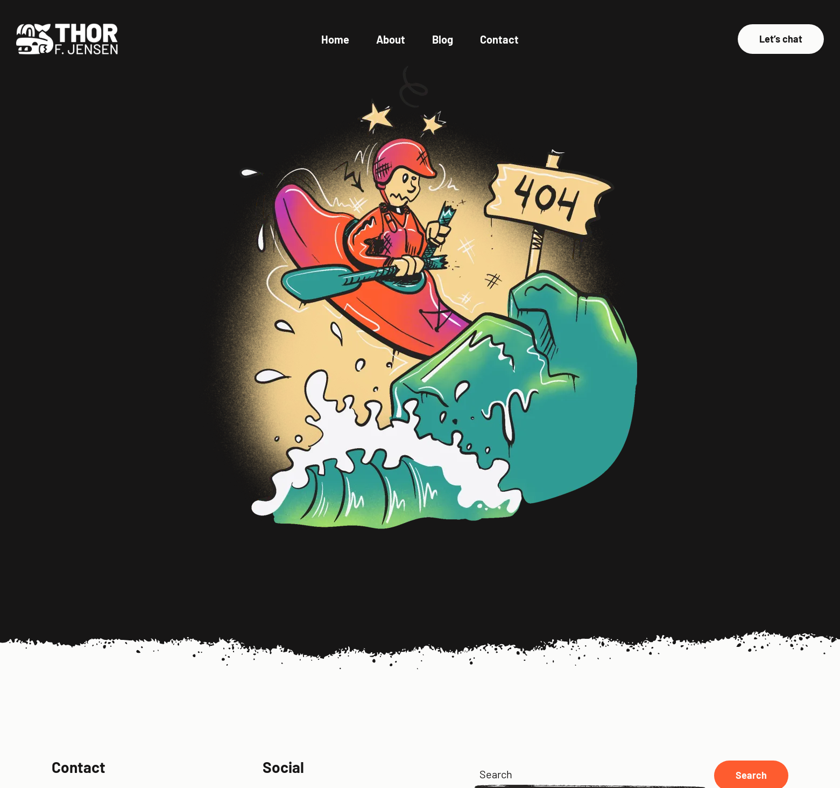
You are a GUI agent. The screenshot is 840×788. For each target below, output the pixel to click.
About (390, 39)
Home (335, 39)
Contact (499, 39)
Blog (442, 39)
